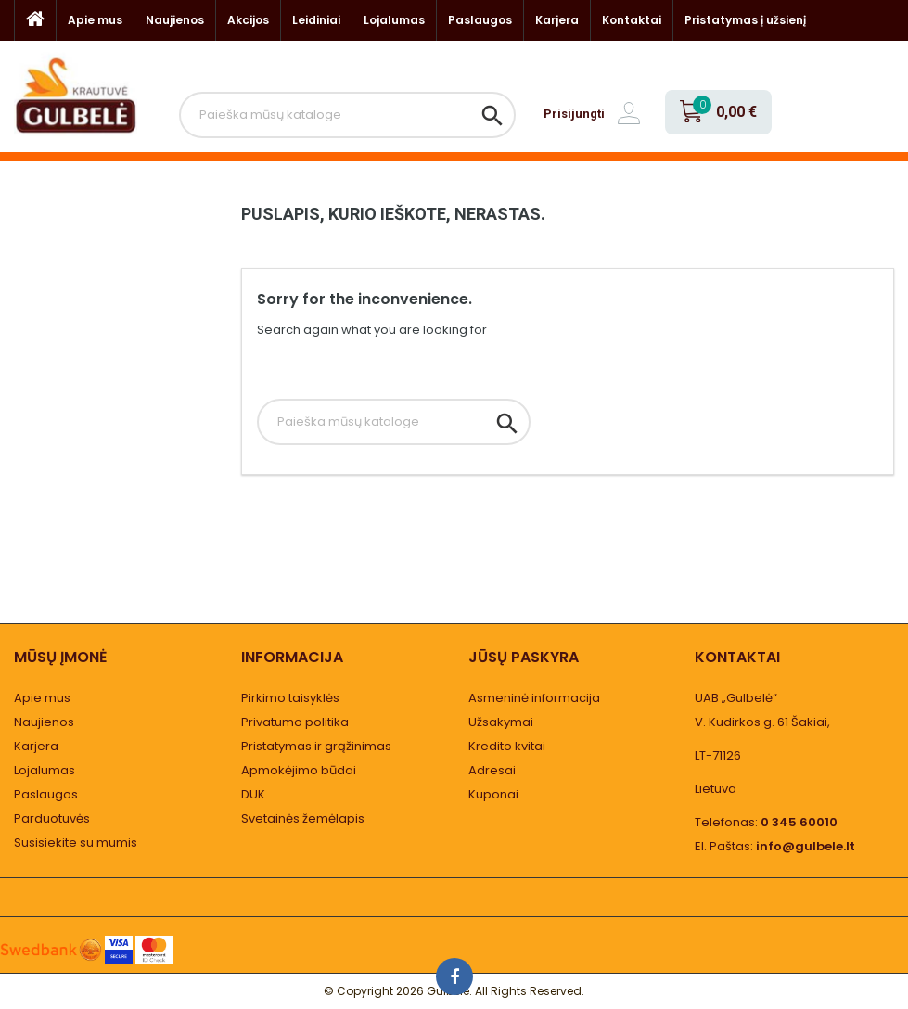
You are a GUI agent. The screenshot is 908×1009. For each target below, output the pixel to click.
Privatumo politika (295, 722)
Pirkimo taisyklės (290, 698)
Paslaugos (480, 20)
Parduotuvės (52, 818)
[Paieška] (347, 115)
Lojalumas (394, 20)
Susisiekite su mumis (75, 842)
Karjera (557, 20)
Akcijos (248, 20)
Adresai (492, 770)
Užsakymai (500, 722)
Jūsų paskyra (523, 657)
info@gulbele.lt (805, 846)
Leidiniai (316, 20)
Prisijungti (574, 114)
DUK (253, 794)
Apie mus (95, 20)
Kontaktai (631, 20)
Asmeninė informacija (534, 698)
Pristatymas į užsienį (745, 20)
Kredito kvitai (506, 746)
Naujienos (175, 20)
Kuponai (493, 794)
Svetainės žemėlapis (302, 818)
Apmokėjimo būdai (298, 770)
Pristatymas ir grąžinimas (316, 746)
